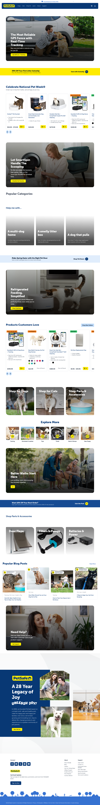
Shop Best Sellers (87, 325)
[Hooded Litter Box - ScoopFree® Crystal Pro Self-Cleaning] (58, 111)
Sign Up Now (15, 783)
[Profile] (94, 5)
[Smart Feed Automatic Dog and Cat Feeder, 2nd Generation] (37, 111)
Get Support (15, 644)
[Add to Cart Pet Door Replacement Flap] (85, 368)
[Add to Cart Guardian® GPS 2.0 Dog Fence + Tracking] (85, 126)
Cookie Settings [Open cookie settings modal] (75, 803)
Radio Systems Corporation (15, 803)
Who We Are (17, 729)
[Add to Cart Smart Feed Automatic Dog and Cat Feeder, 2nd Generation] (43, 126)
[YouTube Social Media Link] (29, 764)
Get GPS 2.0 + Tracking (18, 54)
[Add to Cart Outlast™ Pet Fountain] (22, 126)
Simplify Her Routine (18, 181)
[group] (79, 71)
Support (44, 6)
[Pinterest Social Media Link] (24, 764)
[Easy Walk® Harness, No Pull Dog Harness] (37, 350)
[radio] (93, 123)
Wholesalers (40, 803)
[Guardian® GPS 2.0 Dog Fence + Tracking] (79, 111)
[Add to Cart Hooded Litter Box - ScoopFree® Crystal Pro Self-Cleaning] (64, 126)
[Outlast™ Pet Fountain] (16, 111)
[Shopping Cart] (91, 5)
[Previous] (26, 1)
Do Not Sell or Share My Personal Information (59, 803)
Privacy (34, 803)
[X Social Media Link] (20, 764)
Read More (93, 564)
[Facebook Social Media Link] (16, 764)
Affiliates (46, 803)
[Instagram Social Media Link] (12, 764)
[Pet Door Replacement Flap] (79, 350)
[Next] (73, 1)
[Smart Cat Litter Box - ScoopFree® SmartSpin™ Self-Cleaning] (58, 350)
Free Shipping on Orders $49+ (51, 1)
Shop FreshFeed (16, 308)
